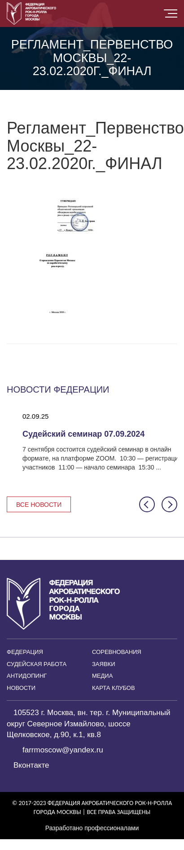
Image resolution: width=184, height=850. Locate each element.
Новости (21, 687)
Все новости (38, 504)
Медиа (102, 675)
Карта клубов (113, 687)
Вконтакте (31, 765)
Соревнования (116, 652)
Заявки (103, 664)
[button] (147, 504)
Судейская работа (36, 664)
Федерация (25, 652)
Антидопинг (27, 675)
